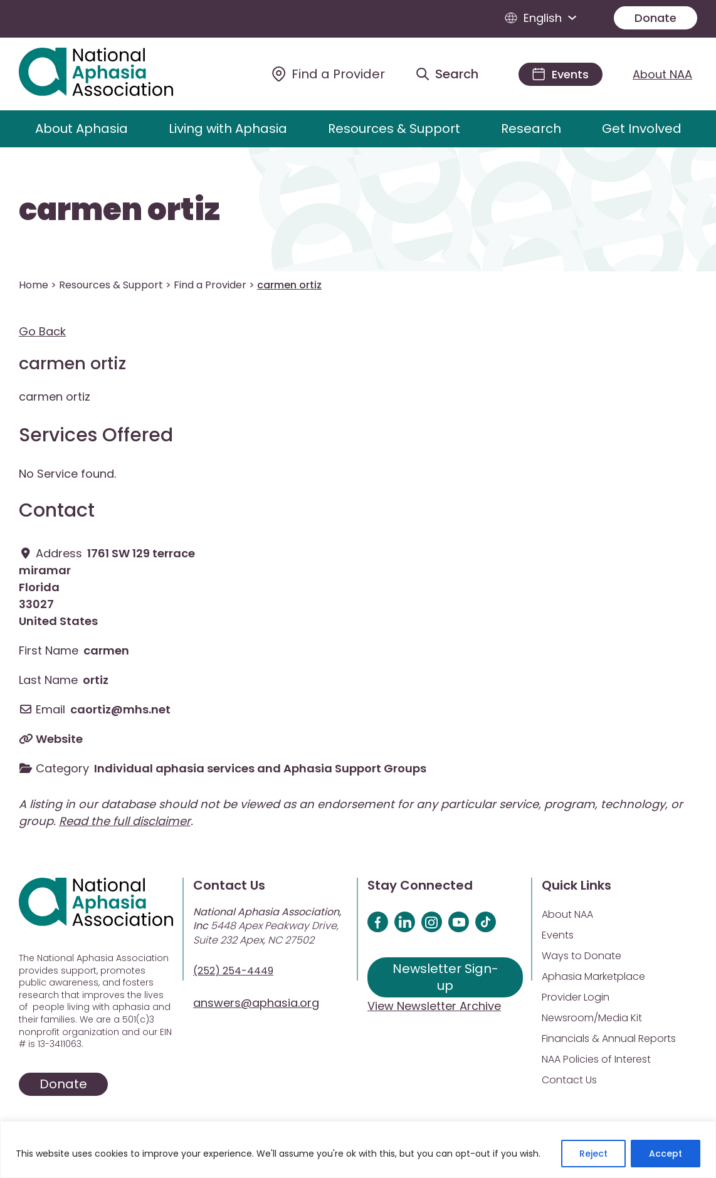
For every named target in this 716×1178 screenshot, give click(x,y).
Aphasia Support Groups (354, 768)
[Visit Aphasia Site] (110, 74)
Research (531, 128)
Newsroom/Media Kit (592, 1018)
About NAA (662, 74)
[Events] (561, 74)
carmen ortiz (119, 210)
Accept (665, 1153)
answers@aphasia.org (256, 1003)
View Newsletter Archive (434, 1006)
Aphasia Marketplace (593, 976)
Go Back (42, 331)
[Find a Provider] (328, 74)
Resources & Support (394, 128)
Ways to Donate (581, 956)
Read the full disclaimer (125, 821)
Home (33, 285)
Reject (593, 1153)
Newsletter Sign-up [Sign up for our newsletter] (445, 977)
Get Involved (642, 128)
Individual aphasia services (174, 768)
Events (558, 935)
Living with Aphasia (228, 128)
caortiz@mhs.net (120, 709)
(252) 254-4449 (233, 971)
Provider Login (575, 997)
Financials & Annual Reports (609, 1038)
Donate (655, 18)
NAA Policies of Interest (596, 1059)
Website (59, 739)
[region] (358, 1149)
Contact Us (569, 1080)
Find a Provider (210, 285)
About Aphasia (81, 128)
